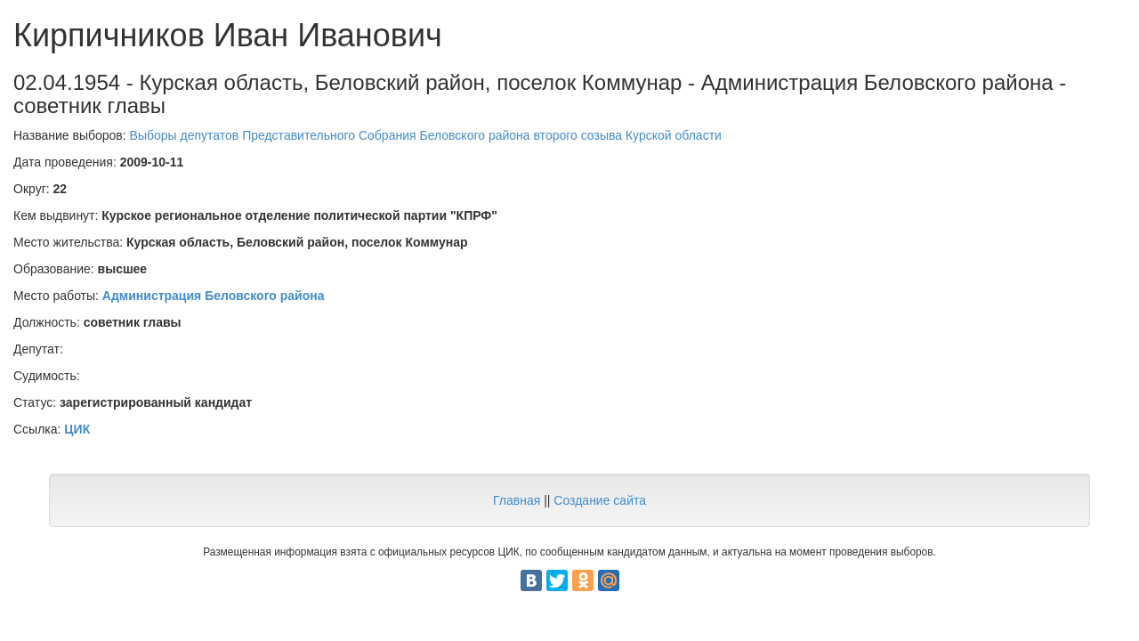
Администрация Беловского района (213, 295)
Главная (516, 500)
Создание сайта (599, 500)
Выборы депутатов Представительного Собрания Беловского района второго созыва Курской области (426, 135)
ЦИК (77, 429)
